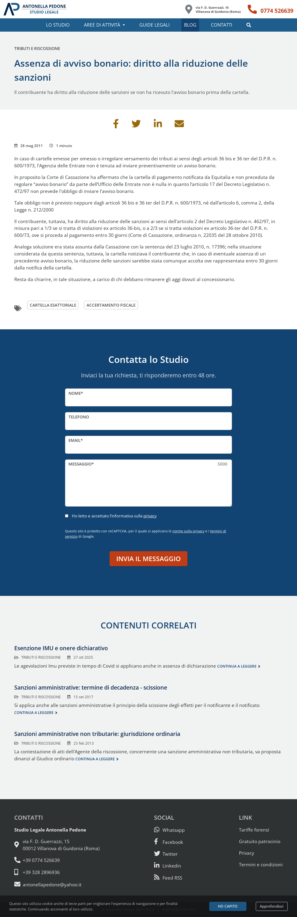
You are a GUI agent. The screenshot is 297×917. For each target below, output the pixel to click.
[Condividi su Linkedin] (158, 125)
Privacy (246, 853)
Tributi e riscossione (37, 48)
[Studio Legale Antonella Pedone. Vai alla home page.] (35, 9)
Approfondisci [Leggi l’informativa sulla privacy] (271, 906)
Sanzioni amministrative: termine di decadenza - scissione (90, 687)
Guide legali (154, 24)
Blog (190, 24)
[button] (249, 25)
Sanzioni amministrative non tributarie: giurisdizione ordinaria (97, 734)
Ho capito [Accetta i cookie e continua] (228, 906)
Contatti (221, 24)
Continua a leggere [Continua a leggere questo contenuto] (236, 666)
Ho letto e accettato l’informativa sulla (114, 516)
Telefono (78, 417)
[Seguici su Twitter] (166, 854)
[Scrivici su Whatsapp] (169, 830)
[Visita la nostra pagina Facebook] (168, 842)
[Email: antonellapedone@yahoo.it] (57, 884)
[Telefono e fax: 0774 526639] (57, 860)
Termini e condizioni (261, 864)
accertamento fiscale (111, 305)
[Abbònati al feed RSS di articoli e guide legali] (168, 878)
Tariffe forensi (254, 829)
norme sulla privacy (188, 531)
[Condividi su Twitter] (136, 125)
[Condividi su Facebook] (116, 125)
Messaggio (80, 464)
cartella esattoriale (53, 305)
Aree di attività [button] (102, 24)
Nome (74, 393)
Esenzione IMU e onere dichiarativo (61, 648)
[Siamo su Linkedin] (167, 865)
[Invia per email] (179, 125)
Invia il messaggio (148, 558)
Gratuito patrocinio (259, 841)
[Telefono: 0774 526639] (270, 9)
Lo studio (58, 24)
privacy (150, 516)
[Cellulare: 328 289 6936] (57, 872)
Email (74, 440)
